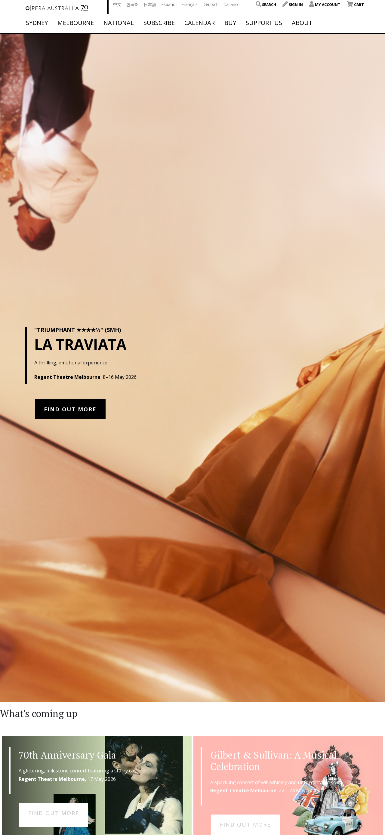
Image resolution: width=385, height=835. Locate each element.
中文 (117, 4)
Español (169, 4)
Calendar (199, 23)
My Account (324, 4)
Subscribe (159, 23)
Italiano (230, 4)
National (118, 23)
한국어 (132, 4)
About (302, 23)
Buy (230, 23)
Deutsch (210, 4)
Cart (355, 4)
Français (189, 4)
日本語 (150, 4)
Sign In (292, 4)
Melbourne (75, 23)
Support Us (264, 23)
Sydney (37, 23)
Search (266, 4)
